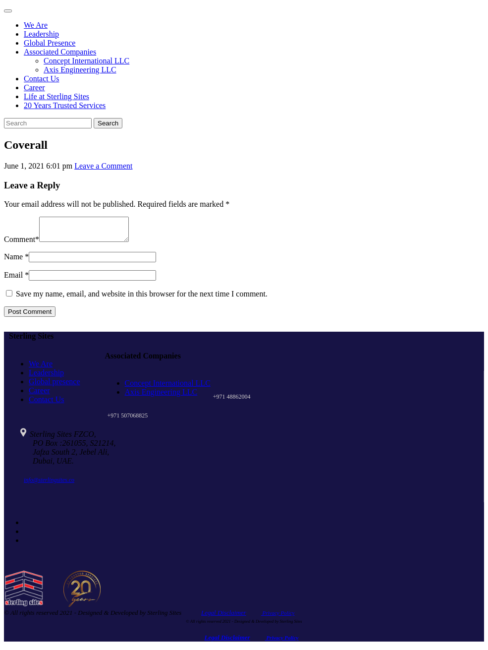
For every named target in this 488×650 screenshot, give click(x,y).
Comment (19, 243)
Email (13, 279)
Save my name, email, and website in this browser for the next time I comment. (142, 298)
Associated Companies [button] (60, 52)
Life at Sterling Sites (56, 96)
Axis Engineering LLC (80, 69)
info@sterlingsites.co (49, 484)
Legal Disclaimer (223, 617)
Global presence (54, 386)
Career (34, 87)
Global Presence (49, 43)
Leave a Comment (103, 166)
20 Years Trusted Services (65, 105)
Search (108, 123)
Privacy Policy (278, 617)
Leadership (41, 34)
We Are (36, 25)
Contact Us (41, 78)
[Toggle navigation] (8, 10)
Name (13, 261)
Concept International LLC (86, 61)
